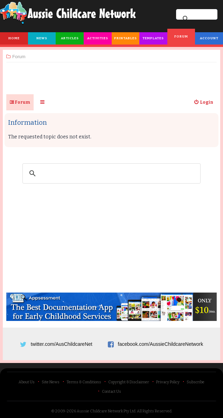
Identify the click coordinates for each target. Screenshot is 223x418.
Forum (181, 36)
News (41, 38)
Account (209, 38)
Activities (97, 38)
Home (14, 38)
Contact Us (111, 391)
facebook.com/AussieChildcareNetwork (160, 344)
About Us (27, 382)
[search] (110, 173)
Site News (51, 382)
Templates (153, 38)
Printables (125, 38)
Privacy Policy (168, 382)
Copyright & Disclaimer (128, 382)
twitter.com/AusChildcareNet (61, 344)
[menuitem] (203, 102)
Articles (70, 38)
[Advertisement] (112, 75)
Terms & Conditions (84, 382)
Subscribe (195, 382)
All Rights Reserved (154, 411)
